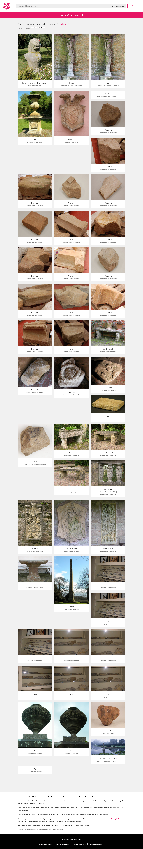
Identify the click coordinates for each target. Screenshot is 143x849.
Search (134, 6)
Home (19, 796)
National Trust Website (45, 844)
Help (86, 796)
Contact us (95, 796)
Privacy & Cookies (64, 796)
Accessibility (77, 796)
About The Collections (31, 796)
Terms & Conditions (48, 796)
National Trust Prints (80, 844)
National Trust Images (62, 844)
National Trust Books (96, 844)
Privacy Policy (116, 819)
